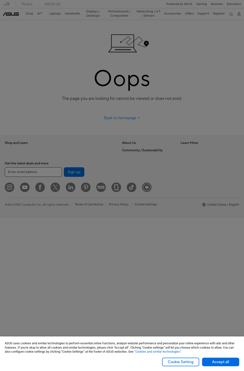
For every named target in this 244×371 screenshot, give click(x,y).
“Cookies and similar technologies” (157, 351)
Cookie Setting (180, 362)
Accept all (220, 362)
